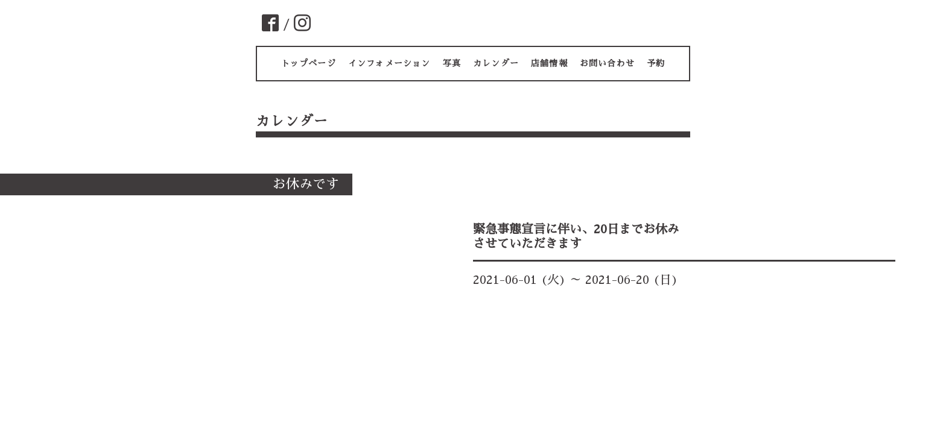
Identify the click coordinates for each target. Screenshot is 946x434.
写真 (452, 63)
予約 (656, 63)
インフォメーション (389, 63)
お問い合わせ (607, 63)
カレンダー (496, 63)
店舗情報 (549, 63)
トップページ (308, 63)
